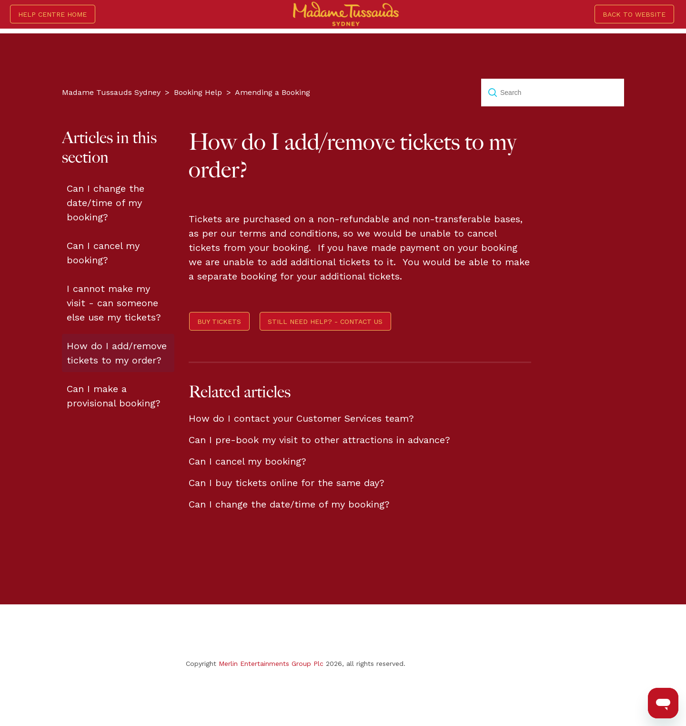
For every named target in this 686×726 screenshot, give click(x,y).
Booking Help (198, 92)
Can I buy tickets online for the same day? (286, 482)
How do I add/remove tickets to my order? (117, 353)
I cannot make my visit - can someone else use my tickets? (114, 303)
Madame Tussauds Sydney (111, 92)
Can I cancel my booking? (103, 253)
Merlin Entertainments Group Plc (271, 663)
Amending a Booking (272, 92)
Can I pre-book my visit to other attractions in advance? (319, 440)
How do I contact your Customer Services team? (301, 418)
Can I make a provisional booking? (114, 396)
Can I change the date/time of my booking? (105, 203)
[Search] (552, 92)
